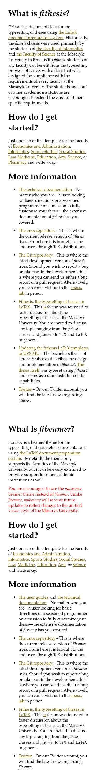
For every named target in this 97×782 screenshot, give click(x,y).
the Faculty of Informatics (59, 48)
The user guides (33, 597)
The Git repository (36, 255)
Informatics (18, 151)
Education (46, 157)
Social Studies (72, 151)
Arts (62, 157)
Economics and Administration (41, 146)
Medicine (26, 157)
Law (12, 157)
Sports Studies (44, 151)
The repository (37, 230)
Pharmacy (17, 162)
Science (74, 157)
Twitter (25, 389)
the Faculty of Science (36, 54)
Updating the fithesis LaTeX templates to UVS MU (54, 350)
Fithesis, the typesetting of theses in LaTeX (51, 304)
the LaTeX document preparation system (42, 34)
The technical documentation (45, 189)
